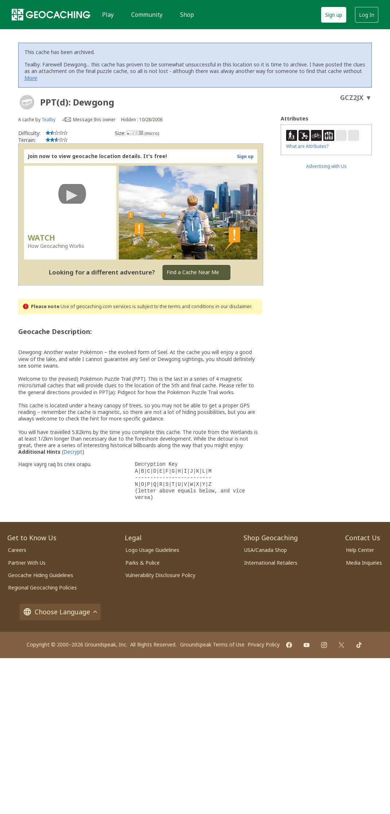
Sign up (333, 14)
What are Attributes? (307, 146)
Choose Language (60, 612)
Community (147, 15)
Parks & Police (142, 562)
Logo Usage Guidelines (152, 549)
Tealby (48, 119)
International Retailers (270, 562)
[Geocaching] (51, 14)
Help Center (360, 549)
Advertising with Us (326, 166)
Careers (17, 549)
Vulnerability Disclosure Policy (160, 575)
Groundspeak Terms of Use (212, 644)
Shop (187, 15)
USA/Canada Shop (265, 549)
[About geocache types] (27, 102)
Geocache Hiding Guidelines (40, 575)
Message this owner (94, 119)
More (30, 77)
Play (108, 15)
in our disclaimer (233, 306)
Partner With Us (27, 562)
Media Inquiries (364, 562)
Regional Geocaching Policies (42, 587)
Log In (366, 14)
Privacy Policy (263, 644)
